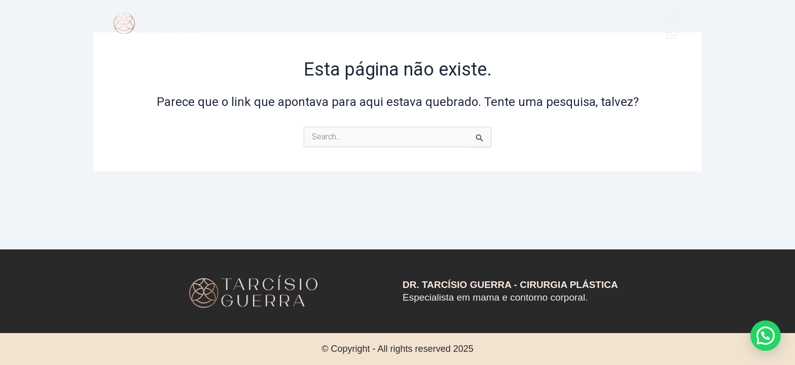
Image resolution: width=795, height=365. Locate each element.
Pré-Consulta (559, 19)
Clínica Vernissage (485, 19)
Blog (610, 19)
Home (263, 19)
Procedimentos (320, 19)
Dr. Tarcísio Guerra (400, 19)
